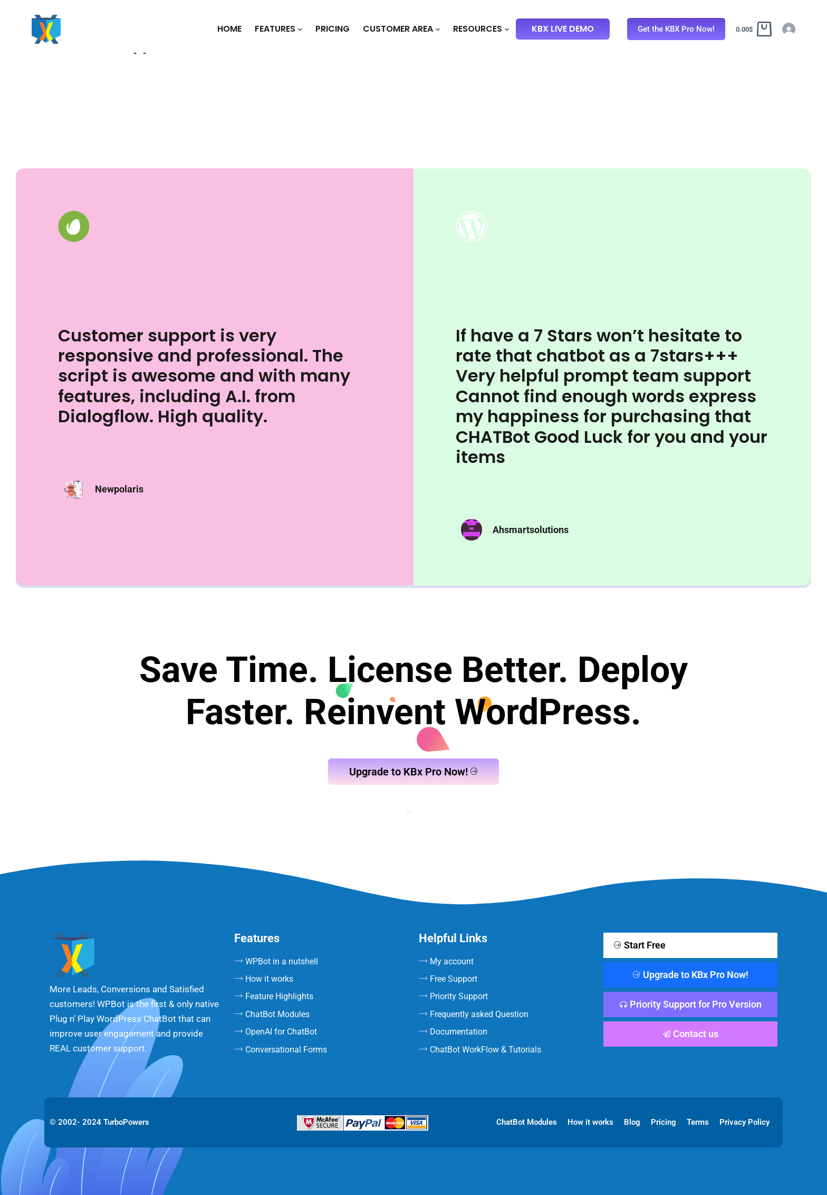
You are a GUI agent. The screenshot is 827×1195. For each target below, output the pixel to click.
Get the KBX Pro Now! (676, 29)
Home (229, 29)
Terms (698, 1122)
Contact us (690, 1033)
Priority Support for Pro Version (691, 1004)
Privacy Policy (744, 1122)
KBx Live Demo (563, 29)
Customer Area (401, 29)
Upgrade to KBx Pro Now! (413, 771)
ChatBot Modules (526, 1122)
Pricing (332, 29)
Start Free (640, 945)
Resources (481, 29)
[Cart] (754, 29)
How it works (590, 1122)
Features (278, 29)
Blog (632, 1122)
